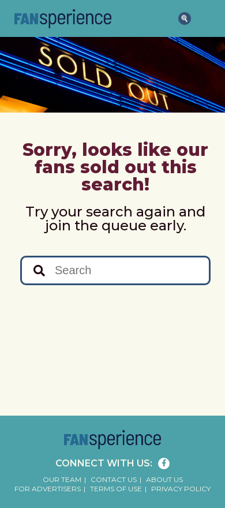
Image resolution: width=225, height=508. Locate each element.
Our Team (62, 479)
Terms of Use (116, 488)
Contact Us (114, 479)
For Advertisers (47, 488)
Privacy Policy (181, 488)
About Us (164, 479)
